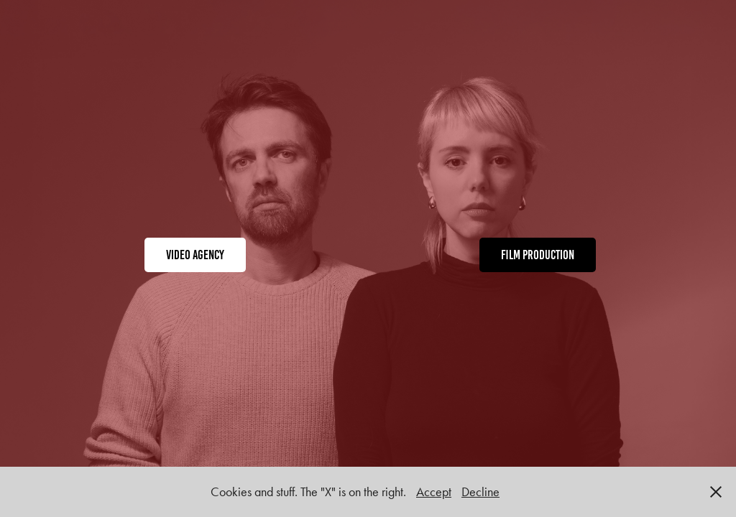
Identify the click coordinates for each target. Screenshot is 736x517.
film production (537, 255)
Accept (433, 492)
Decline (480, 492)
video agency (195, 255)
